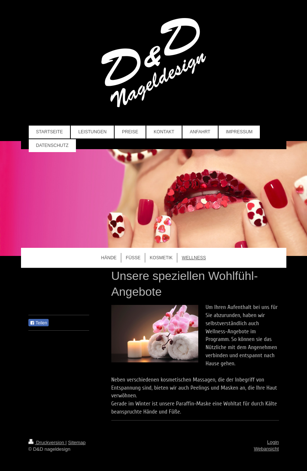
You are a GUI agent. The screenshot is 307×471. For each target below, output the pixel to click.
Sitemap (77, 442)
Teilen (38, 323)
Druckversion (47, 442)
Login (273, 442)
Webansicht (266, 448)
